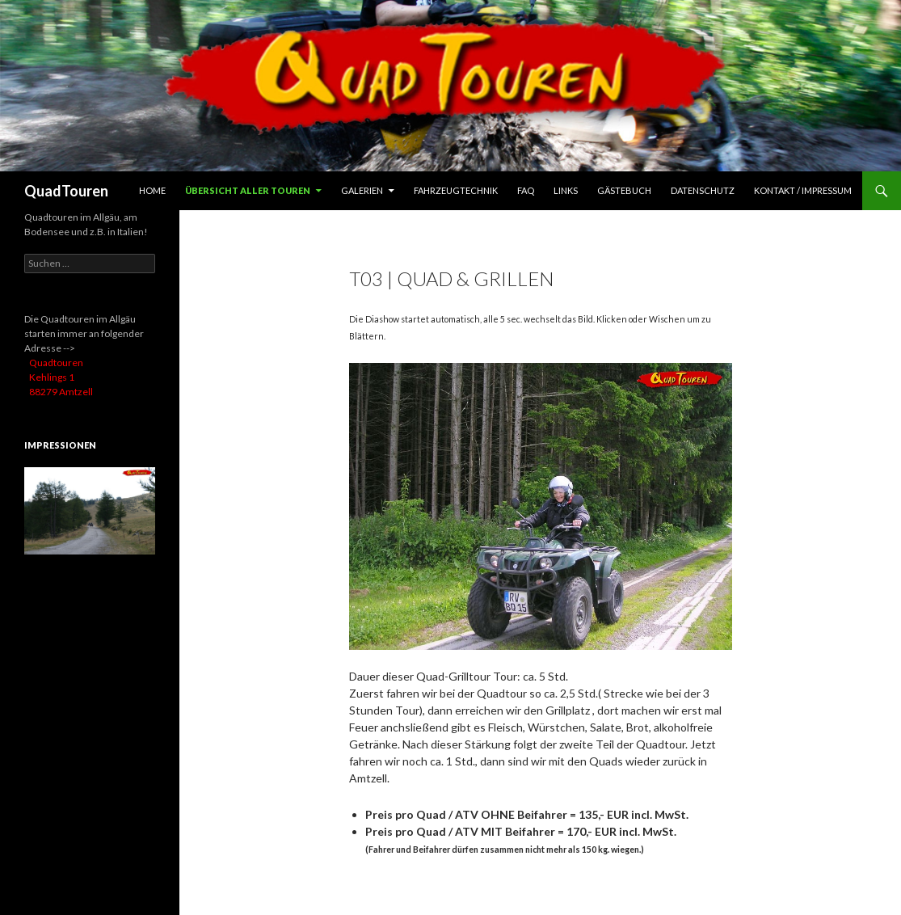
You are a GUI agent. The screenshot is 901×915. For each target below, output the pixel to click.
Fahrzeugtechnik (456, 190)
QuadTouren (66, 191)
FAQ (525, 190)
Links (566, 190)
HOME (152, 190)
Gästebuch (624, 190)
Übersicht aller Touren (247, 190)
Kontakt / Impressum (803, 190)
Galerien (362, 190)
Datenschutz (703, 190)
